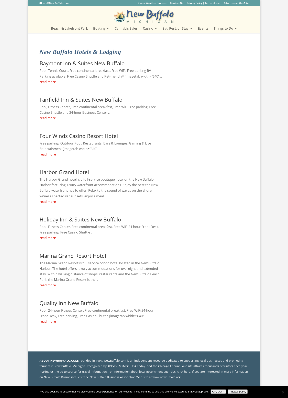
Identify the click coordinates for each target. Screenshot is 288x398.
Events (203, 29)
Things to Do (223, 29)
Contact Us (176, 3)
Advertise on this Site (236, 3)
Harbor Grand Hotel (64, 172)
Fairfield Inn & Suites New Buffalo (81, 99)
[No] (283, 392)
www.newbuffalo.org (166, 377)
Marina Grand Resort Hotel (73, 255)
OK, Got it (218, 391)
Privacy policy (238, 391)
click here (183, 372)
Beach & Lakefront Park (69, 29)
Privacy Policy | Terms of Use (203, 3)
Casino (148, 29)
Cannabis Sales (126, 29)
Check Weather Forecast (152, 3)
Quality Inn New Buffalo (69, 303)
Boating (99, 29)
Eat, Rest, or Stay (176, 29)
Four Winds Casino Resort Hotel (79, 136)
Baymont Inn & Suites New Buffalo (82, 63)
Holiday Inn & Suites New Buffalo (80, 219)
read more (48, 82)
